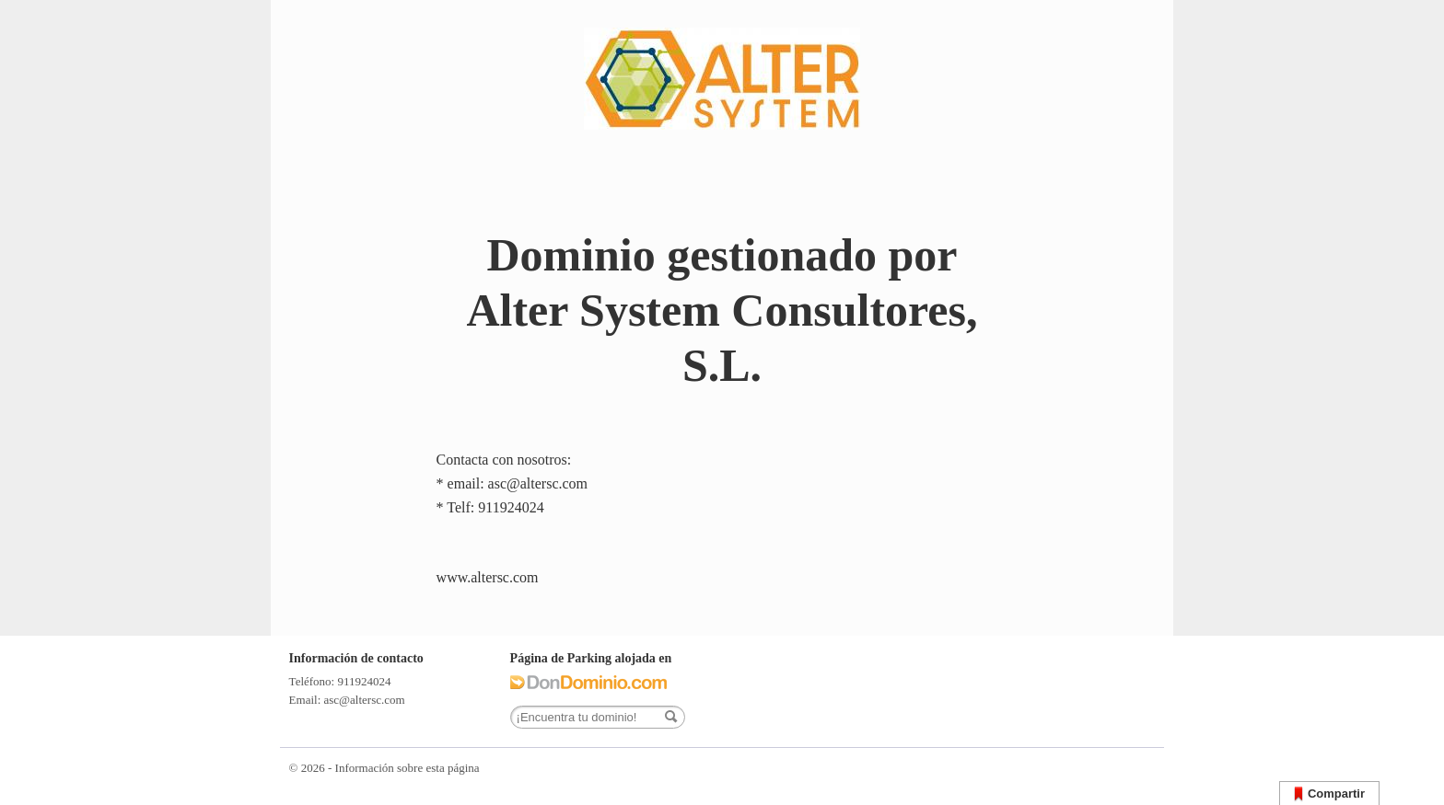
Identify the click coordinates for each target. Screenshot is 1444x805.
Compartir (1329, 794)
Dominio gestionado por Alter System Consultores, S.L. (721, 310)
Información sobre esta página (407, 768)
